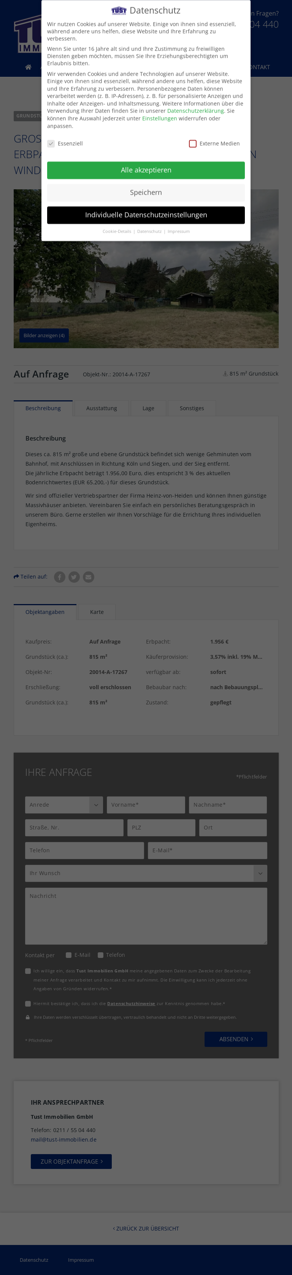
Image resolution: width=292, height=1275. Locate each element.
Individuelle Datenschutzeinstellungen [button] (146, 209)
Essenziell (65, 137)
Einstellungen (159, 112)
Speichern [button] (146, 186)
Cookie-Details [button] (117, 225)
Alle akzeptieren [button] (146, 164)
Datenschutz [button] (150, 225)
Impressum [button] (179, 225)
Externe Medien (214, 137)
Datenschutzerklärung (195, 105)
